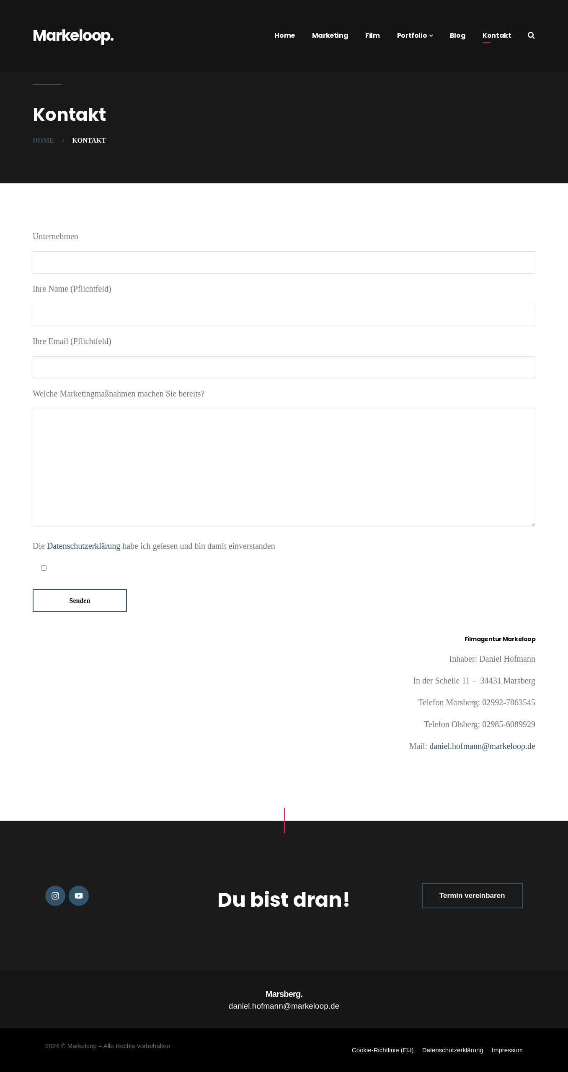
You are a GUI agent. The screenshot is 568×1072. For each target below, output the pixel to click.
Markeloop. (73, 35)
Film (372, 35)
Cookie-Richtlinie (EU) (383, 1050)
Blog (457, 35)
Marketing (330, 35)
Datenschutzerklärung (83, 545)
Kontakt (497, 35)
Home (284, 35)
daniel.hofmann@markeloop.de (481, 746)
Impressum (507, 1050)
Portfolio (412, 35)
